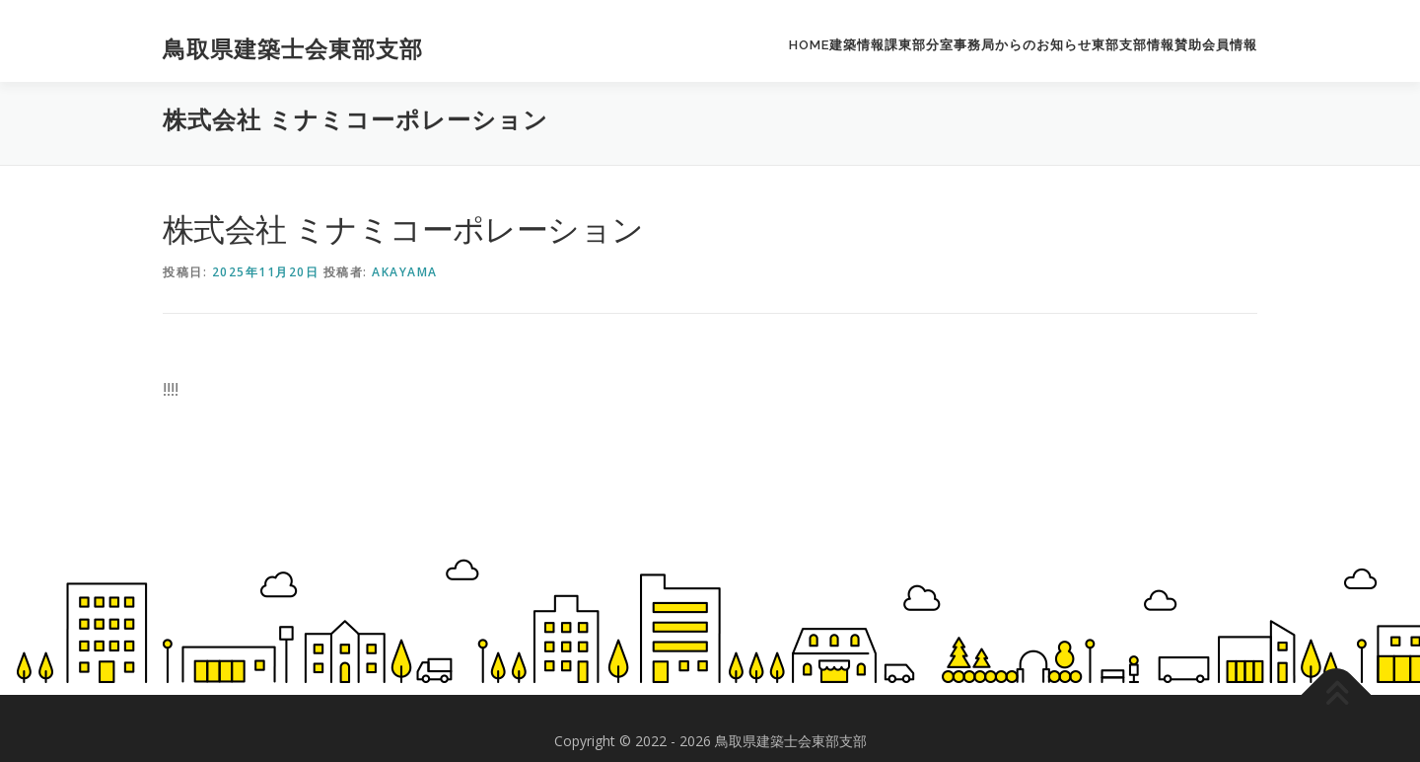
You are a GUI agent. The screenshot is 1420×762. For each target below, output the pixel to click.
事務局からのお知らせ (1023, 45)
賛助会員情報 (1215, 45)
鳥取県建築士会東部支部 (293, 49)
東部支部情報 (1133, 45)
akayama (405, 272)
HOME (809, 45)
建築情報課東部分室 (891, 45)
